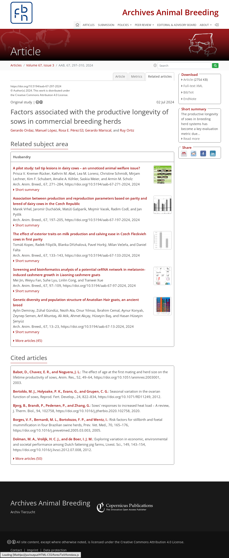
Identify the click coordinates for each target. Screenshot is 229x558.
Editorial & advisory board (176, 25)
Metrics (136, 77)
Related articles (160, 77)
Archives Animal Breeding (170, 12)
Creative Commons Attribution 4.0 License (152, 542)
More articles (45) (28, 340)
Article (120, 77)
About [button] (205, 25)
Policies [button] (123, 25)
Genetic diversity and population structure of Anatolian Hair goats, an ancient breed (76, 302)
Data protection (55, 550)
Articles (89, 25)
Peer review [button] (143, 25)
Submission (106, 25)
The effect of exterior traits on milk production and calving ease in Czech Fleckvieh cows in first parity (79, 236)
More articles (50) (28, 458)
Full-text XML (193, 86)
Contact (16, 550)
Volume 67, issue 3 (40, 65)
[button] (155, 65)
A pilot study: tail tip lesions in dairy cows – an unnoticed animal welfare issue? (76, 168)
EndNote (189, 99)
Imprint (32, 550)
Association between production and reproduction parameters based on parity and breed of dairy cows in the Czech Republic (80, 201)
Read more (191, 138)
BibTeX (188, 92)
